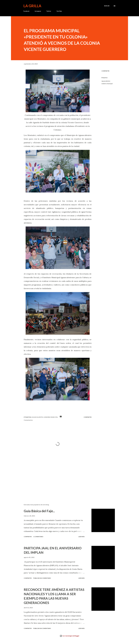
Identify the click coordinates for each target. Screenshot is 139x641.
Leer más (81, 536)
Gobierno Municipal (107, 83)
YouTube (59, 11)
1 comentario (38, 536)
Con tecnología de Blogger (69, 636)
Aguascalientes (106, 81)
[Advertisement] (55, 481)
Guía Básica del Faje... (39, 511)
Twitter (48, 11)
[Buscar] (106, 6)
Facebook (26, 11)
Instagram (38, 11)
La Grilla (32, 6)
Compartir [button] (105, 71)
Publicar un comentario (42, 578)
